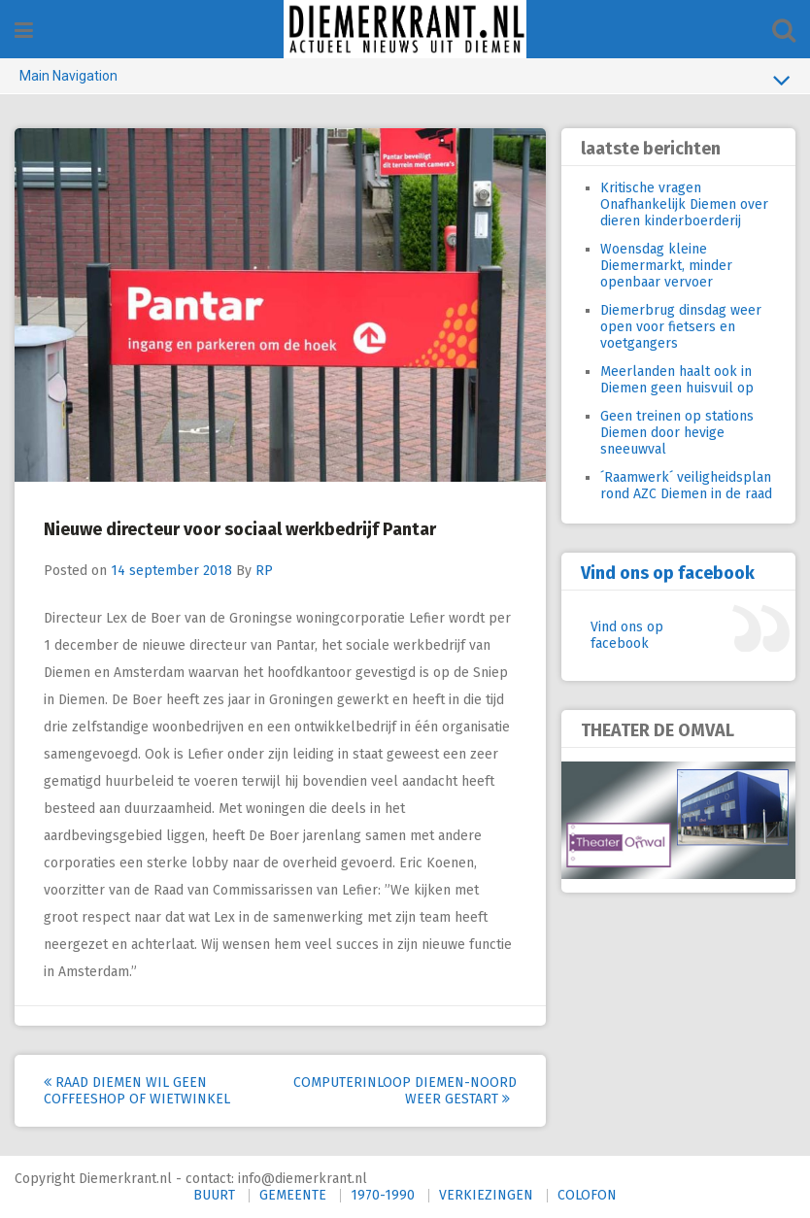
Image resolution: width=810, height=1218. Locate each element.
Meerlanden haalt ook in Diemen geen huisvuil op (677, 379)
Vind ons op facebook (668, 573)
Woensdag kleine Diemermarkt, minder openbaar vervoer (666, 265)
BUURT (214, 1195)
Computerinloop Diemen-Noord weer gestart (405, 1090)
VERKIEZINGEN (486, 1195)
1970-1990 (383, 1195)
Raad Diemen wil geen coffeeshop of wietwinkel (137, 1090)
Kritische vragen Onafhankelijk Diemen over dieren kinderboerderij (684, 204)
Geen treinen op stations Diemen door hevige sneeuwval (677, 432)
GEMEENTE (292, 1195)
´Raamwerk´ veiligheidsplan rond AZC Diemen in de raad (686, 485)
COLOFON (587, 1195)
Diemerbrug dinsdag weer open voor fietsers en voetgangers (680, 327)
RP (264, 570)
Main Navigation (405, 79)
